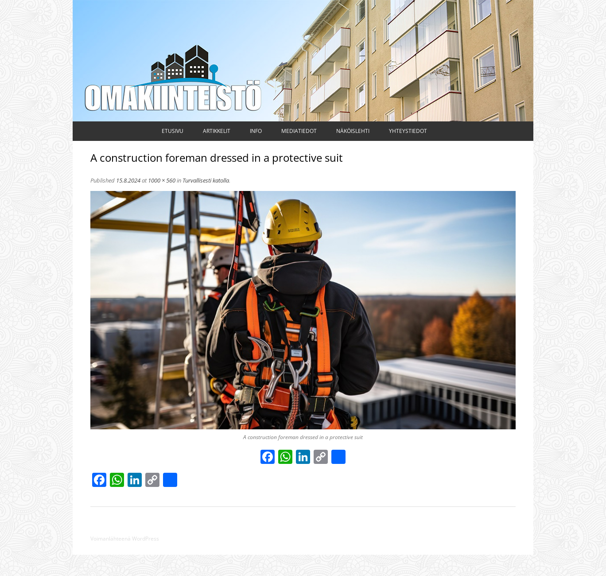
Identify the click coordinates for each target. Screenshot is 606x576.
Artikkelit (216, 131)
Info (256, 131)
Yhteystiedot (408, 131)
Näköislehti (352, 131)
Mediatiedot (299, 131)
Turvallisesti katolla (206, 180)
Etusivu (172, 131)
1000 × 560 (161, 180)
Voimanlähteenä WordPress (124, 538)
